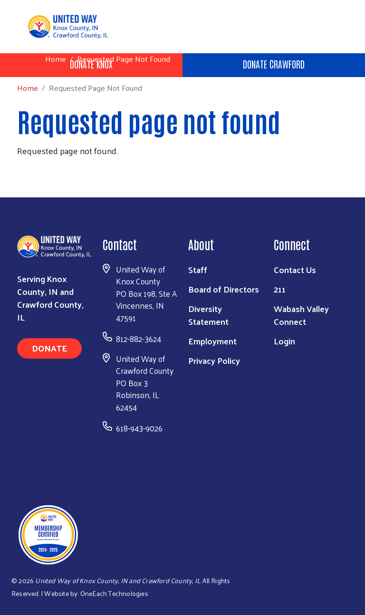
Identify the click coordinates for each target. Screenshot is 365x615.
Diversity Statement (208, 315)
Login (284, 340)
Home (55, 59)
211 (280, 289)
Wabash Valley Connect (301, 315)
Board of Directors (223, 289)
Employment (212, 340)
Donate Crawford (274, 64)
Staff (197, 269)
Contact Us (295, 269)
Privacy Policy (214, 360)
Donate (49, 348)
